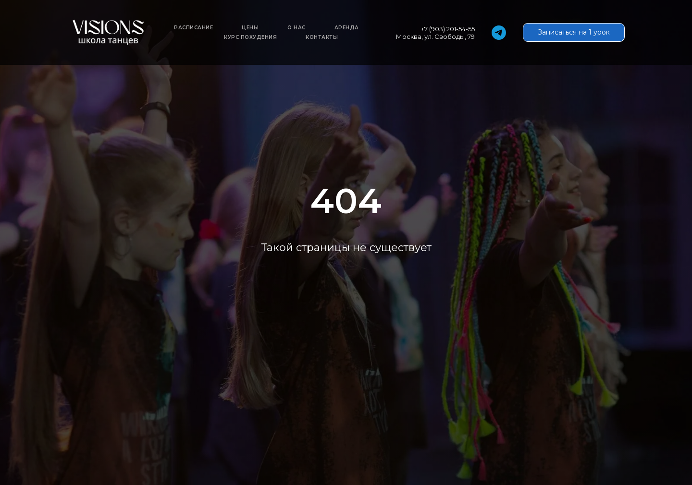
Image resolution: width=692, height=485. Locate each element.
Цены (250, 27)
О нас (296, 27)
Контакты (322, 37)
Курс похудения (250, 37)
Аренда (346, 27)
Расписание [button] (193, 27)
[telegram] (499, 32)
